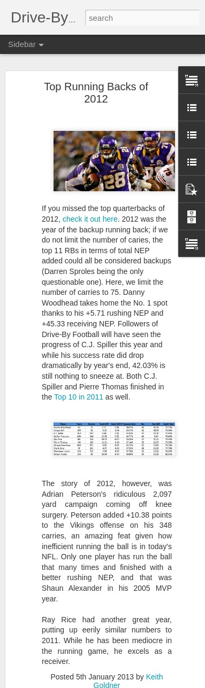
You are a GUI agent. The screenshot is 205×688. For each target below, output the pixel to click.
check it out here (90, 219)
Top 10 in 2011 (78, 397)
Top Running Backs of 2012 (96, 93)
